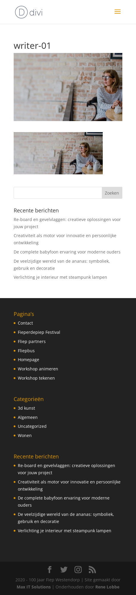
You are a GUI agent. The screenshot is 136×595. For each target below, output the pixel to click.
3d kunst (26, 408)
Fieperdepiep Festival (39, 332)
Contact (25, 323)
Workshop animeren (38, 369)
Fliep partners (32, 341)
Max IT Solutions (34, 587)
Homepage (28, 359)
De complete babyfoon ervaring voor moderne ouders (67, 252)
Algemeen (28, 417)
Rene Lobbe (107, 587)
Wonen (25, 435)
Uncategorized (32, 426)
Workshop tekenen (36, 378)
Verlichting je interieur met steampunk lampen (60, 277)
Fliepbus (26, 350)
